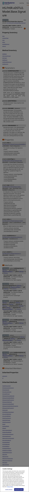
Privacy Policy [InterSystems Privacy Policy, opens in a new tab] (10, 488)
